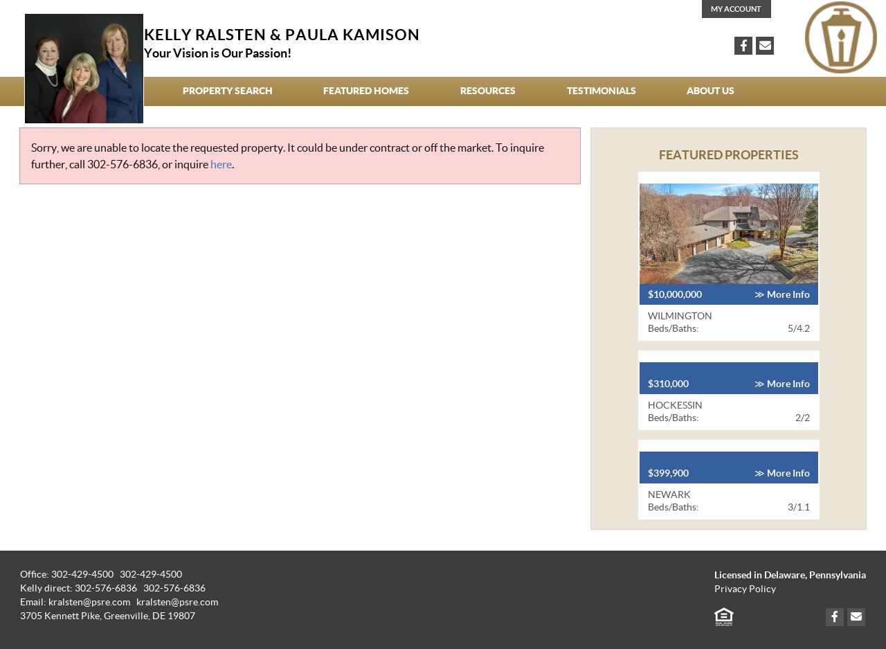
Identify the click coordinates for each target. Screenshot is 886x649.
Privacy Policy (745, 589)
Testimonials (601, 90)
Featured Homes (366, 90)
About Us (710, 90)
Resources (488, 90)
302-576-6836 (122, 164)
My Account (736, 9)
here (221, 164)
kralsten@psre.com (177, 602)
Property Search (228, 90)
